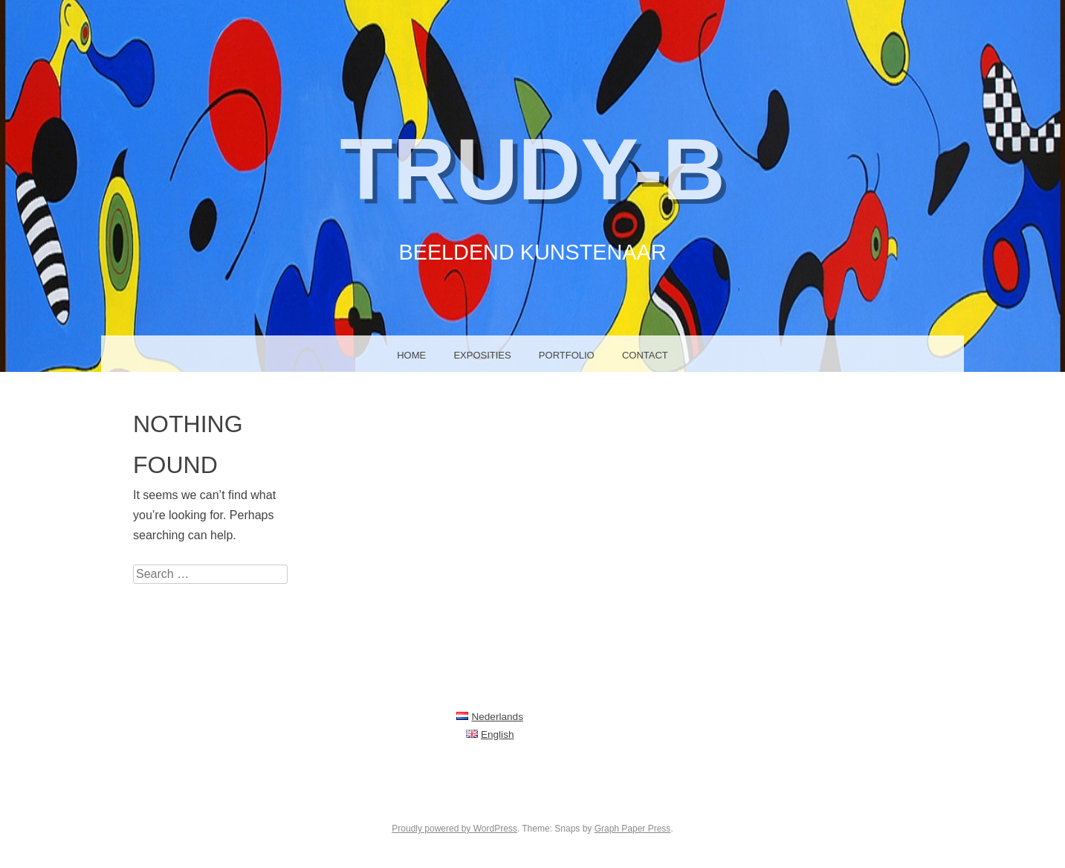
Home (408, 355)
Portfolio (567, 355)
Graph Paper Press (633, 828)
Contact (648, 355)
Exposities (481, 355)
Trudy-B (532, 166)
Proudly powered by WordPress (454, 828)
